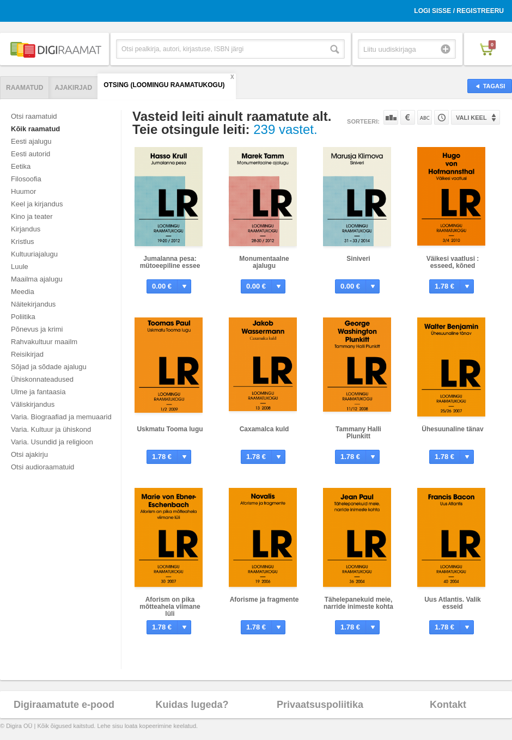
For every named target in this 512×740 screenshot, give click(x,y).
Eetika (21, 166)
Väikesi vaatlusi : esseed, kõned (452, 262)
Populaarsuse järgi (390, 117)
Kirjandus (25, 229)
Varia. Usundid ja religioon (52, 442)
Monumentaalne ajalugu (264, 262)
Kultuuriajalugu (34, 254)
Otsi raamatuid (34, 116)
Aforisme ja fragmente (264, 599)
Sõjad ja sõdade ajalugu (49, 367)
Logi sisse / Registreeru (459, 11)
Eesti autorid (30, 154)
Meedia (22, 292)
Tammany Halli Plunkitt (358, 432)
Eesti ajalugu (31, 141)
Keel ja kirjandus (37, 204)
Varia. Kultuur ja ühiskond (51, 429)
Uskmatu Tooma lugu (170, 429)
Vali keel (471, 117)
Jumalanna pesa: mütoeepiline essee (170, 262)
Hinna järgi (407, 117)
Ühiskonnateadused (42, 379)
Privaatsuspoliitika (320, 704)
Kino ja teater (32, 216)
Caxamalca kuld (264, 429)
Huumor (23, 191)
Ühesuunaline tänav (452, 429)
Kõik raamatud (35, 129)
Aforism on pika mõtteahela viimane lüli (169, 606)
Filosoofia (26, 179)
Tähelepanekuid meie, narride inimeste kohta (358, 603)
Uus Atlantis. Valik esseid (452, 603)
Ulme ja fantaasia (38, 392)
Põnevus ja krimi (37, 329)
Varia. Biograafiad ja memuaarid (61, 417)
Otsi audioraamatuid (42, 467)
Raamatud (24, 87)
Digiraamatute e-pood (64, 704)
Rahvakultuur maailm (44, 342)
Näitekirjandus (33, 304)
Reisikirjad (27, 354)
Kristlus (22, 241)
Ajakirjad (73, 87)
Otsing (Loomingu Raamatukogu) (163, 85)
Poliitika (23, 317)
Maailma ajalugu (37, 279)
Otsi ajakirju (29, 454)
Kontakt (448, 704)
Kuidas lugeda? (191, 704)
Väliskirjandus (32, 404)
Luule (19, 266)
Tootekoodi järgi (441, 117)
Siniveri (358, 258)
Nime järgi (424, 117)
